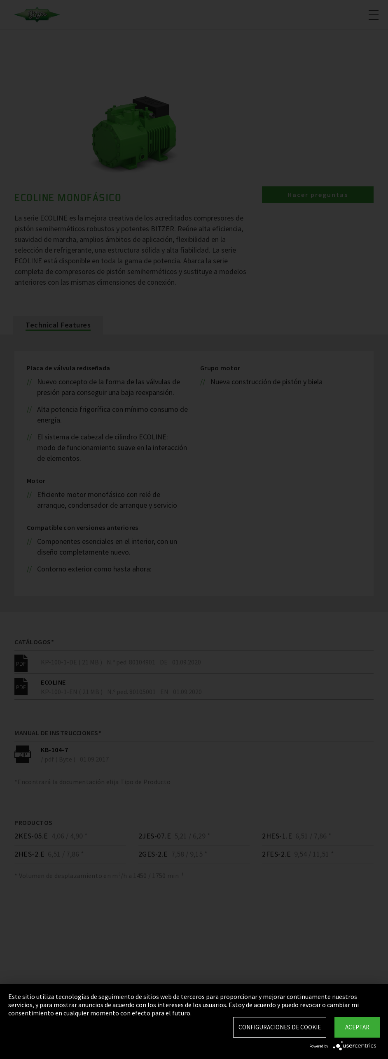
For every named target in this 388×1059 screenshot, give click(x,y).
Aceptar (357, 1027)
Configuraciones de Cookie (279, 1027)
